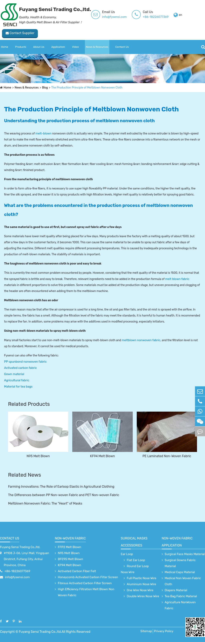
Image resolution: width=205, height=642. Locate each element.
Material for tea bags (18, 386)
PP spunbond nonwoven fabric (25, 361)
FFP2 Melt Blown (69, 547)
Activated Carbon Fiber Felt (77, 571)
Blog (45, 87)
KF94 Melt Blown (102, 456)
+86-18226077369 (156, 17)
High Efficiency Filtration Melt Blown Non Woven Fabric (86, 592)
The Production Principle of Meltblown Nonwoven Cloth (87, 87)
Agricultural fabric (16, 380)
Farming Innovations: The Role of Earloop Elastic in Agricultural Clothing (61, 486)
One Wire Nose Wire (140, 590)
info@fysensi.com (114, 17)
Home (4, 46)
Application (58, 46)
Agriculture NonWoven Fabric (180, 605)
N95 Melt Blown (38, 456)
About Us (38, 46)
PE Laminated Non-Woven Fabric (167, 456)
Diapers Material (176, 590)
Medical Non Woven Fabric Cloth (183, 581)
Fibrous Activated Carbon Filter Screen (85, 583)
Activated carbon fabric (20, 368)
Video (75, 46)
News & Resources (97, 46)
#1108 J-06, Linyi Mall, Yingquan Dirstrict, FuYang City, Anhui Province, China (26, 559)
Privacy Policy (164, 631)
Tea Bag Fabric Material (181, 596)
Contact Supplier (18, 33)
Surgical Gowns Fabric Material (180, 563)
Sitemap (146, 631)
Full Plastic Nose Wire (141, 578)
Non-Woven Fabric (70, 538)
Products (20, 46)
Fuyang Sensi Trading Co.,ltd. (20, 547)
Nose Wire (127, 572)
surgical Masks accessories (134, 541)
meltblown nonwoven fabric (141, 340)
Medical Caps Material (180, 572)
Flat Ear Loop (136, 560)
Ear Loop (127, 554)
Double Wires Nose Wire (143, 596)
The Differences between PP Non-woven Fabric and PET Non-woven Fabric (63, 495)
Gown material (14, 374)
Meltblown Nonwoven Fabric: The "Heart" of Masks (45, 503)
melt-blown (43, 133)
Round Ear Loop (138, 566)
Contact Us (122, 46)
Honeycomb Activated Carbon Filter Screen (88, 577)
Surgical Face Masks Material (185, 554)
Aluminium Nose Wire (141, 584)
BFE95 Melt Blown (70, 559)
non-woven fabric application (177, 541)
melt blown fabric (177, 279)
